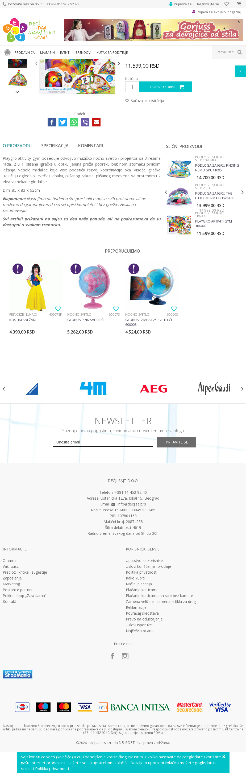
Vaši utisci (11, 631)
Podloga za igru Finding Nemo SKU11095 (217, 229)
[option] (17, 100)
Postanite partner (18, 655)
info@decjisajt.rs (132, 568)
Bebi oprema (48, 62)
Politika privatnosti (141, 637)
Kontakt (9, 666)
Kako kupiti (135, 643)
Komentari (90, 207)
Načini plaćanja (139, 649)
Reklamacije (136, 672)
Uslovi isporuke (139, 690)
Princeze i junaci (23, 376)
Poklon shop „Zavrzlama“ (24, 661)
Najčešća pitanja (140, 696)
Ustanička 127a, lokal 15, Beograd (130, 563)
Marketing (11, 649)
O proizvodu (17, 207)
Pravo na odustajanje (144, 684)
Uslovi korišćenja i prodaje (148, 631)
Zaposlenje (12, 643)
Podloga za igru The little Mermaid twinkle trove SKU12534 (215, 257)
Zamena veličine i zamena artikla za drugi (161, 666)
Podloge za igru (73, 62)
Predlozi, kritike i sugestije (25, 637)
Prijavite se (181, 507)
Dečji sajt (9, 62)
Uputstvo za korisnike (144, 625)
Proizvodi (27, 62)
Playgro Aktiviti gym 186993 (213, 285)
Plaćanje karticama (142, 655)
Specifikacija (55, 207)
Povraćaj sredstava (142, 678)
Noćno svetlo (79, 376)
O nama (9, 625)
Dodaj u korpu (162, 148)
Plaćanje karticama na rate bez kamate (159, 661)
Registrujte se (208, 4)
